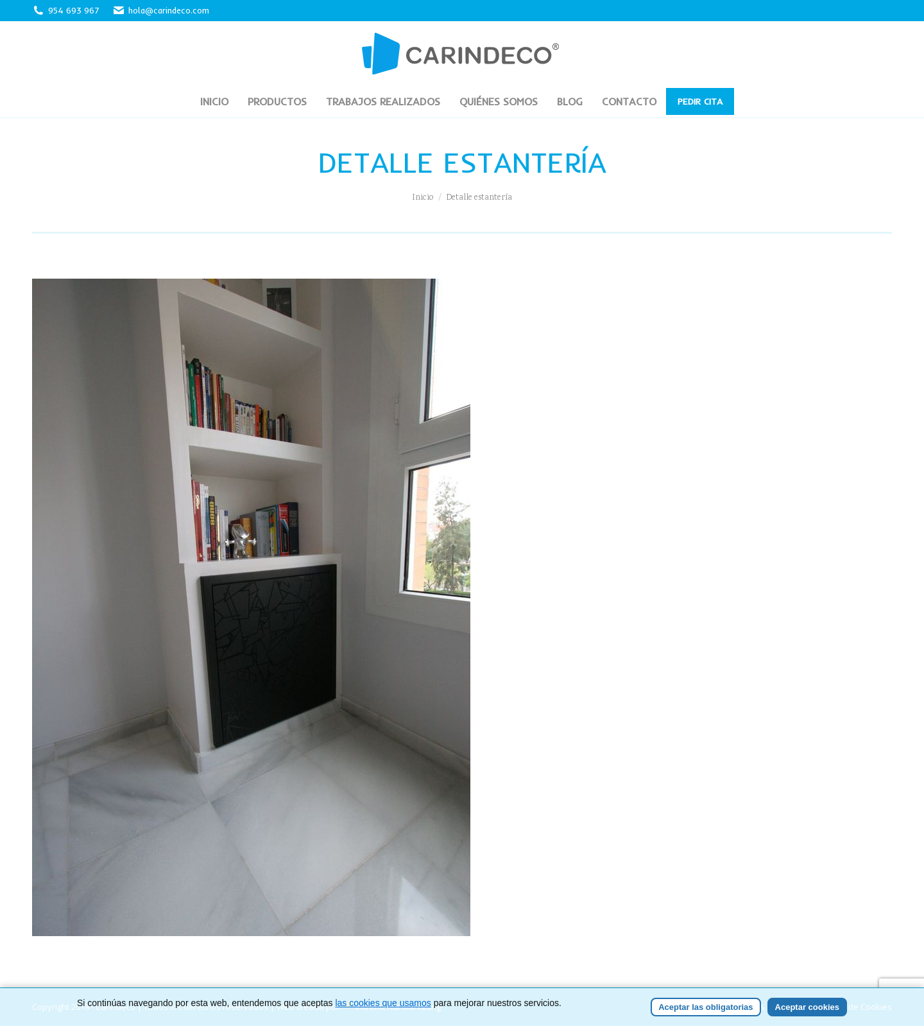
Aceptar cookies (807, 1007)
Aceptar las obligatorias (705, 1007)
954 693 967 (73, 10)
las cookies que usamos (383, 1003)
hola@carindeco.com (160, 10)
